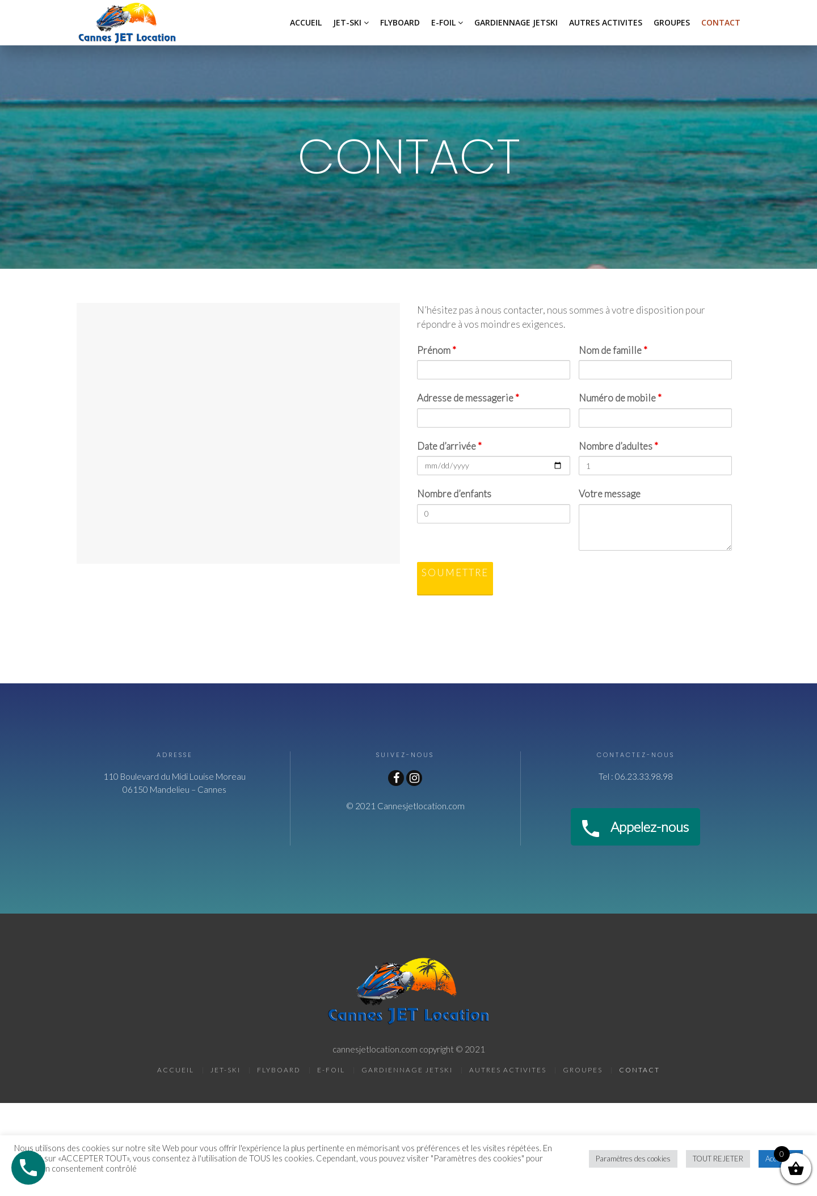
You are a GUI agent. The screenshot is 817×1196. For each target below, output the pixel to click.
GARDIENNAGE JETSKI (516, 22)
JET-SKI (347, 22)
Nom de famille (613, 350)
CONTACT (720, 22)
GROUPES (672, 22)
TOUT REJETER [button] (718, 1158)
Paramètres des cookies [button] (633, 1158)
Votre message (610, 494)
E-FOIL (443, 22)
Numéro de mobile (620, 398)
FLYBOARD (400, 22)
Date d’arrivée (449, 446)
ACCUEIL (306, 22)
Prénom (436, 350)
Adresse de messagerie (468, 398)
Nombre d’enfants (454, 494)
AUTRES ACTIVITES (605, 22)
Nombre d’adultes (618, 446)
